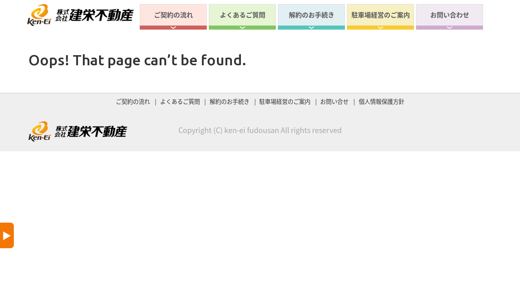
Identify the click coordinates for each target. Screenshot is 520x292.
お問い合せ (334, 101)
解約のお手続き (311, 14)
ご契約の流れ (173, 14)
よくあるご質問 (242, 14)
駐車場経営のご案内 (380, 14)
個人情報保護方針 (381, 101)
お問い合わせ (449, 14)
